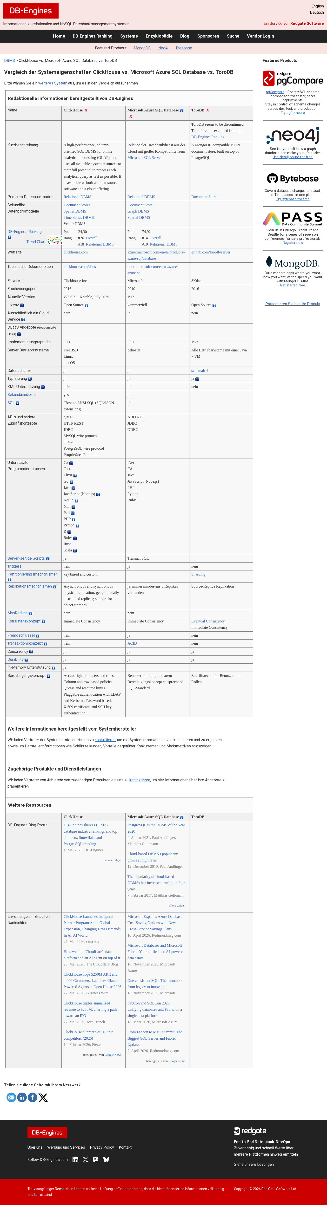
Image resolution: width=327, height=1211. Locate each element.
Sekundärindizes (21, 394)
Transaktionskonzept (25, 643)
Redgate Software (307, 23)
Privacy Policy (102, 1147)
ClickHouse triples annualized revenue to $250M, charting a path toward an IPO (90, 1009)
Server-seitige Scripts (26, 558)
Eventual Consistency (208, 621)
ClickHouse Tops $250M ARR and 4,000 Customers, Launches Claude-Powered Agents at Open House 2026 (92, 980)
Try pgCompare (293, 113)
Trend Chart (36, 242)
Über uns (34, 1147)
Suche (233, 36)
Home (59, 36)
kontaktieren (105, 740)
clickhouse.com (76, 252)
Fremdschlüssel (21, 635)
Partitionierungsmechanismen (32, 574)
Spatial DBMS (75, 211)
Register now (293, 243)
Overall (91, 238)
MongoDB (142, 48)
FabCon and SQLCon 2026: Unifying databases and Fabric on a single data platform (154, 1009)
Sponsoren (208, 36)
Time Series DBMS (79, 217)
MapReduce (17, 613)
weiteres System (52, 83)
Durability (15, 659)
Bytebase (184, 48)
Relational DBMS (77, 197)
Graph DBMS (138, 211)
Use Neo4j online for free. (293, 157)
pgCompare (275, 92)
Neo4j (163, 48)
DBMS (9, 60)
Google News (113, 1054)
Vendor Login (260, 36)
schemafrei (199, 371)
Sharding (198, 574)
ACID (132, 643)
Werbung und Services (66, 1147)
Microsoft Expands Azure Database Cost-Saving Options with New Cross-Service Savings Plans (154, 922)
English (318, 6)
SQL (11, 403)
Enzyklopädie (159, 36)
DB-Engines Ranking (93, 36)
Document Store (203, 197)
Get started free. (293, 285)
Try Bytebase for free (293, 199)
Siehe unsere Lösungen (254, 1164)
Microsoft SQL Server (144, 157)
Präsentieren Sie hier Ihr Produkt (292, 304)
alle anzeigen (113, 860)
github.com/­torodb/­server (210, 252)
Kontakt (125, 1147)
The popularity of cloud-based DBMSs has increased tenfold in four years (156, 882)
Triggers (14, 566)
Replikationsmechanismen (29, 586)
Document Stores (77, 205)
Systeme (129, 36)
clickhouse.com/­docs (80, 267)
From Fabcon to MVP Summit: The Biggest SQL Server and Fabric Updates (154, 1038)
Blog (184, 36)
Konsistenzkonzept (23, 621)
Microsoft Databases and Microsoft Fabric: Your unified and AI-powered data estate (156, 951)
